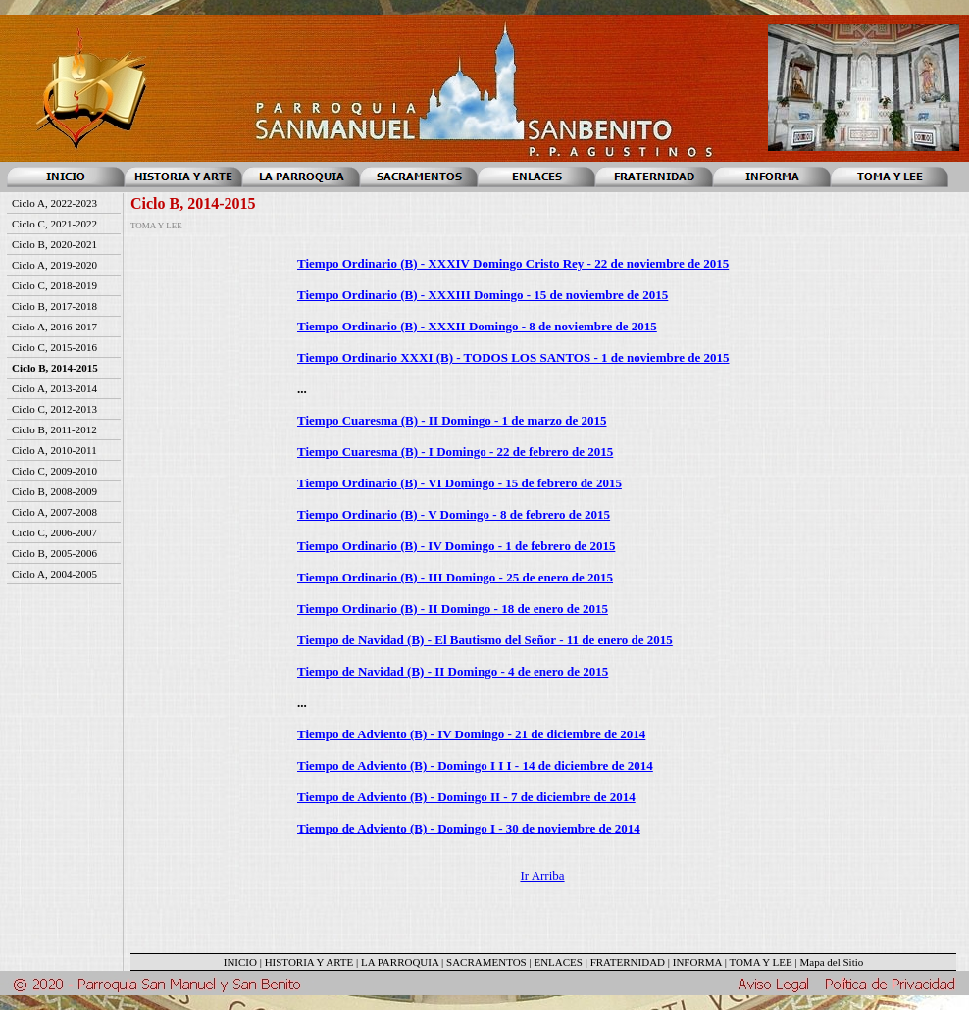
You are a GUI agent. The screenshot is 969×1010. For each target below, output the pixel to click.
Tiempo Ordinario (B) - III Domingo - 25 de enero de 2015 (455, 577)
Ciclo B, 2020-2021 (54, 244)
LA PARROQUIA (399, 962)
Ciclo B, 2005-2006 (54, 553)
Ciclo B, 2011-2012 (54, 429)
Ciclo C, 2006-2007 (54, 532)
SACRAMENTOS (486, 962)
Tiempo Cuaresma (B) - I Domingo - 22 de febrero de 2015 (455, 451)
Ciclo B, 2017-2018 (54, 306)
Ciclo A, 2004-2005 (54, 574)
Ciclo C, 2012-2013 (54, 409)
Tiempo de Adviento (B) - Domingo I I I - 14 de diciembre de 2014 (475, 765)
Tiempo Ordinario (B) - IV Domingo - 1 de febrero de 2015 (456, 545)
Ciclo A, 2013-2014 (54, 388)
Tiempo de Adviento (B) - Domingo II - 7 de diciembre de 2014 (466, 796)
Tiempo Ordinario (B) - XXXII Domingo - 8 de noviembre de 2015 (477, 326)
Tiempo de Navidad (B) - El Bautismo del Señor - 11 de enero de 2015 (485, 639)
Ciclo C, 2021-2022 (54, 223)
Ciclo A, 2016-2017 (54, 326)
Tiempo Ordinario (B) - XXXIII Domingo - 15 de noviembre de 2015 (482, 294)
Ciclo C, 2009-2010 (54, 471)
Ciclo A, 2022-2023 (54, 203)
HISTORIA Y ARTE (309, 962)
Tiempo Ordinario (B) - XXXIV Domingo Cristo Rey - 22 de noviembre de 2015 (513, 263)
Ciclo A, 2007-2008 (54, 512)
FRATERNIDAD (627, 962)
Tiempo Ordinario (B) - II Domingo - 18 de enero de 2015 (452, 608)
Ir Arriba (542, 875)
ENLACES (558, 962)
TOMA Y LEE (760, 962)
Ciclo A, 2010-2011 (54, 450)
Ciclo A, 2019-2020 (54, 265)
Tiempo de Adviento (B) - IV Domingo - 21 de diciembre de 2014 (471, 734)
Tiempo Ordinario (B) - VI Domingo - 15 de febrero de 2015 (459, 483)
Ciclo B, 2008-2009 (54, 491)
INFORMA (697, 962)
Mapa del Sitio (831, 962)
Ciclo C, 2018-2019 (54, 285)
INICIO (240, 962)
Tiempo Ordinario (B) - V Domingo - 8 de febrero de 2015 (453, 514)
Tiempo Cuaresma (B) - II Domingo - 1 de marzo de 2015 (451, 420)
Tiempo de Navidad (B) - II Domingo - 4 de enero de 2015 (452, 671)
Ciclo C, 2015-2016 (54, 347)
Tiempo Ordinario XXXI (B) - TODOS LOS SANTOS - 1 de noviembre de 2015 (513, 357)
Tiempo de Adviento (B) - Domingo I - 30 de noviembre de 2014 (468, 828)
